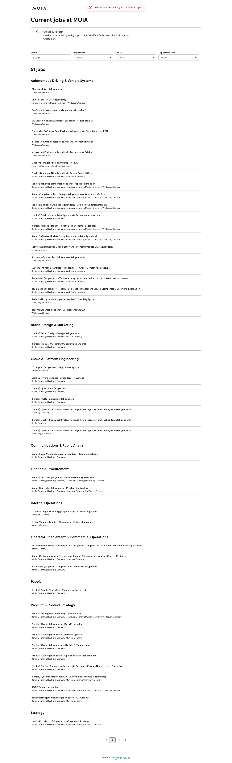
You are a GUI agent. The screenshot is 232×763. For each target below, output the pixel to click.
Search (34, 52)
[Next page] (125, 740)
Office (119, 52)
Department (79, 52)
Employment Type (167, 52)
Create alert (49, 38)
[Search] (51, 58)
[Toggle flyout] (110, 57)
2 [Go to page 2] (119, 740)
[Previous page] (106, 740)
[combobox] (118, 57)
